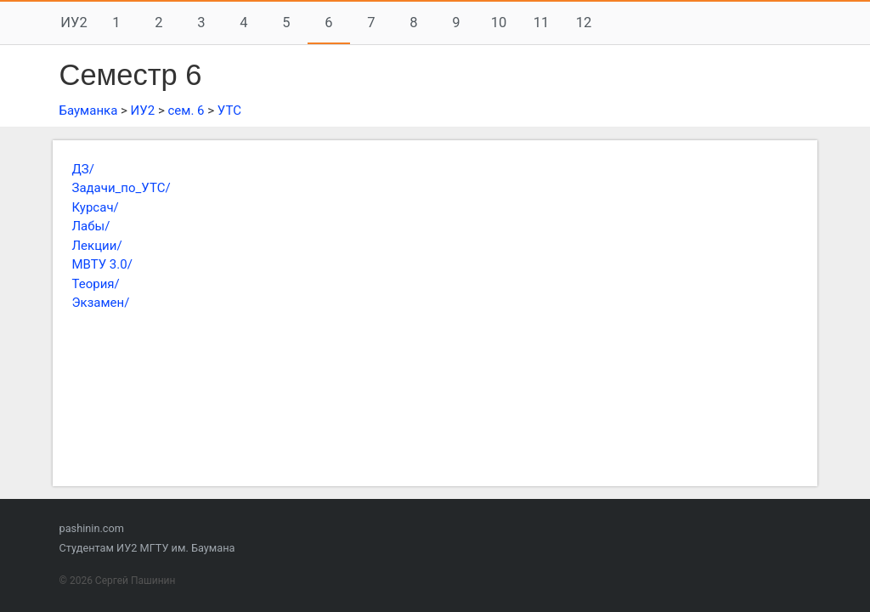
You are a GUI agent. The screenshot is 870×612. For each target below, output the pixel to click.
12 (584, 22)
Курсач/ (95, 207)
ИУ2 (73, 22)
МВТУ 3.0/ (102, 264)
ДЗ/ (83, 169)
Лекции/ (97, 245)
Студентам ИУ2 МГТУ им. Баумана (147, 547)
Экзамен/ (101, 302)
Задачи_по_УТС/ (121, 188)
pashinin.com (91, 528)
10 (499, 22)
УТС (229, 110)
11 (542, 22)
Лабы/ (91, 226)
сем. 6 (185, 110)
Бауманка (88, 110)
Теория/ (96, 284)
